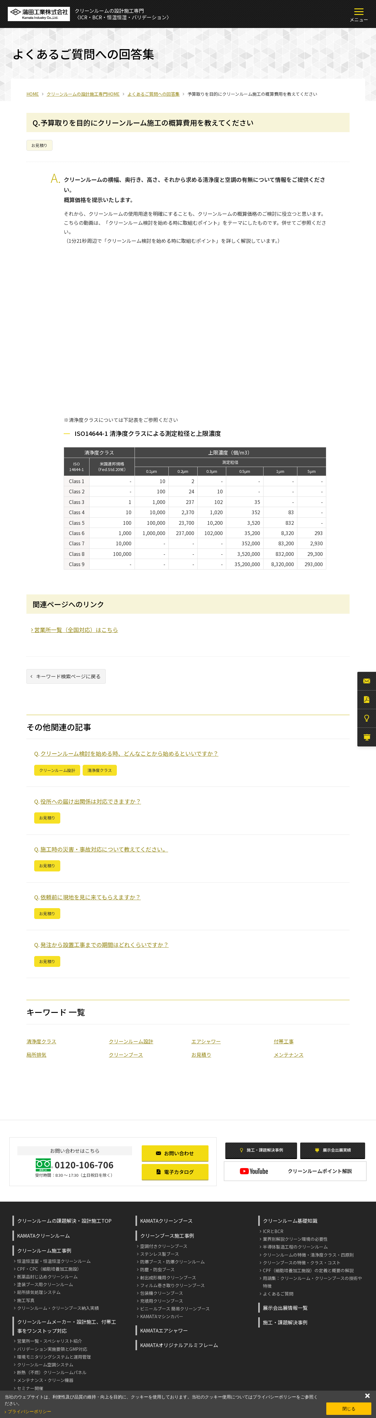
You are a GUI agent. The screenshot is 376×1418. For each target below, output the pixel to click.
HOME (32, 94)
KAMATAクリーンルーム (43, 1235)
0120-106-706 (84, 1165)
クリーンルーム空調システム (45, 1364)
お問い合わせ (175, 1153)
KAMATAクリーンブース (166, 1220)
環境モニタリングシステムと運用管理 (54, 1357)
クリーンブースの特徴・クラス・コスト (302, 1262)
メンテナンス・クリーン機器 (45, 1380)
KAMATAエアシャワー (164, 1330)
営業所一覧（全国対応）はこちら (74, 630)
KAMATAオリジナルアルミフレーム (179, 1345)
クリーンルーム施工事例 (44, 1250)
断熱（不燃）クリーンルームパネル (51, 1372)
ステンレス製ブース (159, 1254)
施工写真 (25, 1300)
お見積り (39, 145)
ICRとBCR (273, 1231)
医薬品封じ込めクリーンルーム (47, 1276)
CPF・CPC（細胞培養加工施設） (49, 1269)
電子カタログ (175, 1172)
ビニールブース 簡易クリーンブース (175, 1308)
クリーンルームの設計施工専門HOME (83, 94)
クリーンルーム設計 (57, 770)
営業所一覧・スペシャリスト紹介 (49, 1341)
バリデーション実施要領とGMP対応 (52, 1349)
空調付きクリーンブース (163, 1246)
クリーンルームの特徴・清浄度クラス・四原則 (308, 1255)
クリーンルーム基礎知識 (290, 1220)
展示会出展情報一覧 (285, 1307)
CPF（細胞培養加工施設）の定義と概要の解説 (308, 1270)
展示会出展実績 (332, 1150)
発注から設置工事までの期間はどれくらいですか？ (104, 944)
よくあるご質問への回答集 (153, 94)
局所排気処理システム (39, 1292)
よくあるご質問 (278, 1294)
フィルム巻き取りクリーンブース (172, 1285)
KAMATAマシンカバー (161, 1316)
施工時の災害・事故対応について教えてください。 (104, 849)
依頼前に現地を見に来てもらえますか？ (90, 897)
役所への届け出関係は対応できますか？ (90, 801)
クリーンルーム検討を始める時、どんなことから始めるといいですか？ (129, 753)
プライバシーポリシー (29, 1411)
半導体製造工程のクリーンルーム (295, 1247)
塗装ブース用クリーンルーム (45, 1284)
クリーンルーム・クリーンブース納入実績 (58, 1308)
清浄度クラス (100, 770)
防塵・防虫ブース (157, 1269)
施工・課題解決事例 (261, 1150)
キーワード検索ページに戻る (65, 676)
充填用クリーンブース (161, 1301)
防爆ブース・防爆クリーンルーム (172, 1262)
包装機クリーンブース (161, 1293)
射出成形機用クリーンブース (168, 1277)
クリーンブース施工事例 (167, 1235)
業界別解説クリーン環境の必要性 (295, 1239)
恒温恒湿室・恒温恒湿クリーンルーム (54, 1261)
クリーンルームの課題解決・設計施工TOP (64, 1220)
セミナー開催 (30, 1388)
